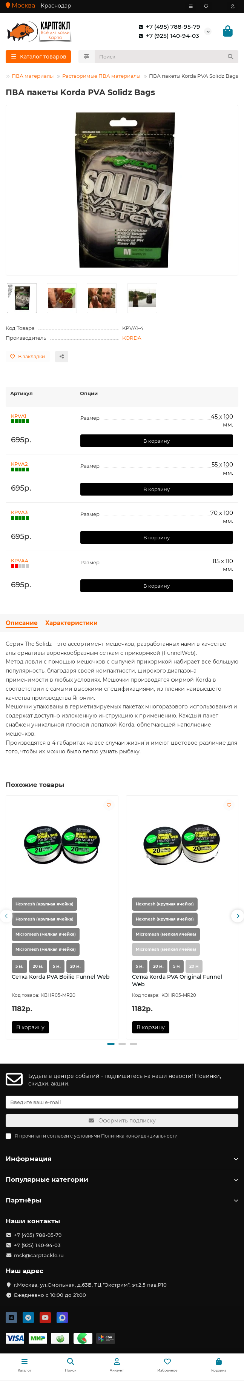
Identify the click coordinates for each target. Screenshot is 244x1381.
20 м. (38, 966)
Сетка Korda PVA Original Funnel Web (177, 980)
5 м (176, 966)
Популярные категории (122, 1179)
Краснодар (56, 5)
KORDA (131, 338)
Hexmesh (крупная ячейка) (44, 904)
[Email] (122, 1102)
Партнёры (122, 1200)
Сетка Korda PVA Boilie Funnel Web (61, 976)
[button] (6, 916)
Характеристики (71, 623)
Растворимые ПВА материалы (101, 76)
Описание (22, 623)
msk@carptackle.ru (39, 1255)
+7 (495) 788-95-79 (167, 27)
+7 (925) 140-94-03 (167, 36)
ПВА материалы (33, 76)
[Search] (167, 56)
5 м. (19, 966)
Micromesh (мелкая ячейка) (45, 934)
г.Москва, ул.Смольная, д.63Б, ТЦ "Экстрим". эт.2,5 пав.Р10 (90, 1285)
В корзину (156, 441)
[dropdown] (190, 6)
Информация (122, 1158)
